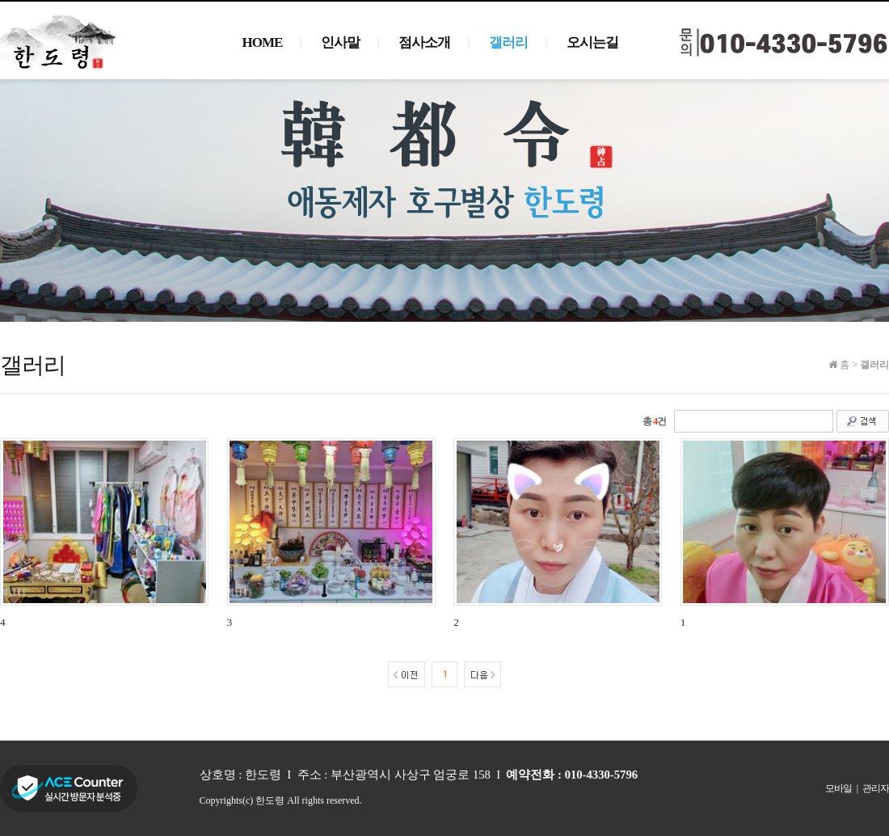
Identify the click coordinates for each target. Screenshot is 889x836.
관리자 (875, 788)
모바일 (838, 788)
